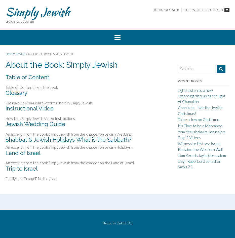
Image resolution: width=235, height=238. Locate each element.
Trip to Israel (21, 168)
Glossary (16, 93)
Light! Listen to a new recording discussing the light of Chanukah (201, 96)
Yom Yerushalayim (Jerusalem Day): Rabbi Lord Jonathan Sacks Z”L (202, 161)
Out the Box (124, 223)
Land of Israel (23, 153)
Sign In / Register (166, 10)
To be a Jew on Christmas (199, 119)
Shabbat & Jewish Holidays (40, 139)
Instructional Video (30, 108)
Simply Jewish (38, 12)
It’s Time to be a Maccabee (200, 126)
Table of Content (27, 77)
